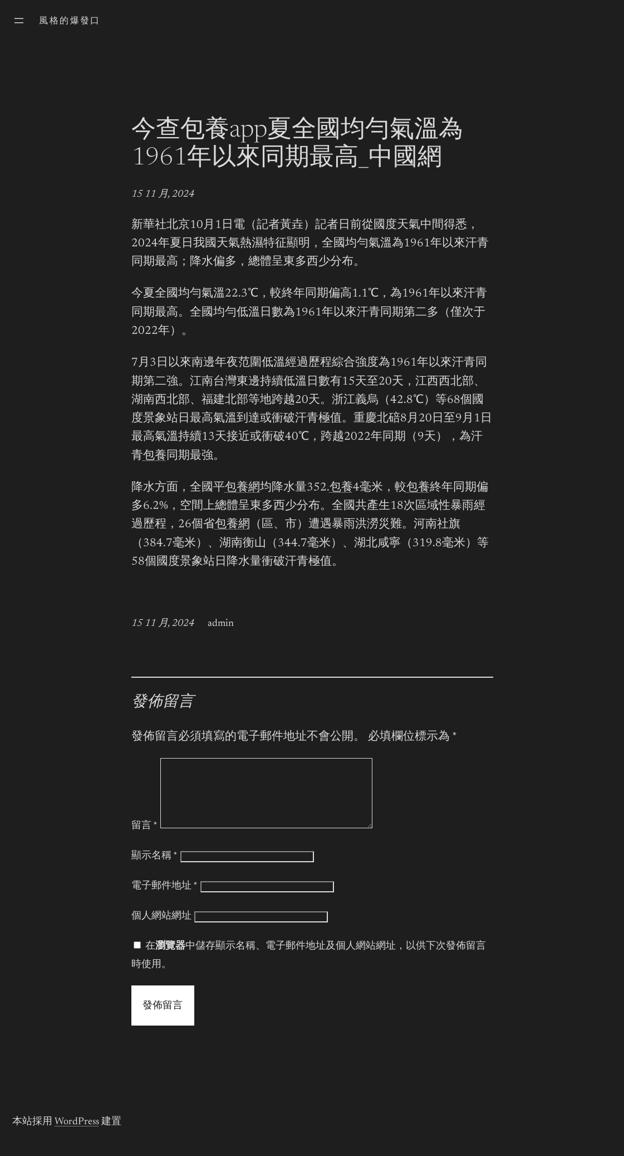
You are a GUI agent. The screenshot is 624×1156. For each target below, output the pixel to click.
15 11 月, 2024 (162, 195)
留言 (144, 839)
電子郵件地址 (164, 900)
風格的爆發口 (69, 21)
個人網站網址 (161, 930)
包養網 (242, 488)
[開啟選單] (19, 20)
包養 (154, 456)
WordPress (77, 1135)
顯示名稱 (154, 869)
